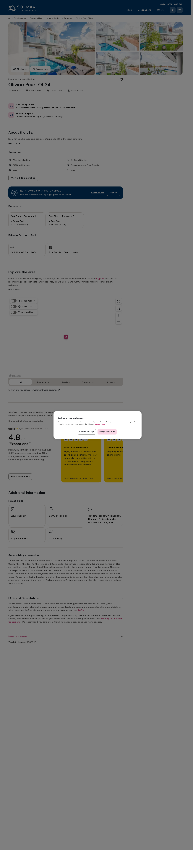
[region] (97, 425)
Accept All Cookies (107, 431)
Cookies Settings (86, 431)
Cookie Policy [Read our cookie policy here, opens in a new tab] (100, 424)
